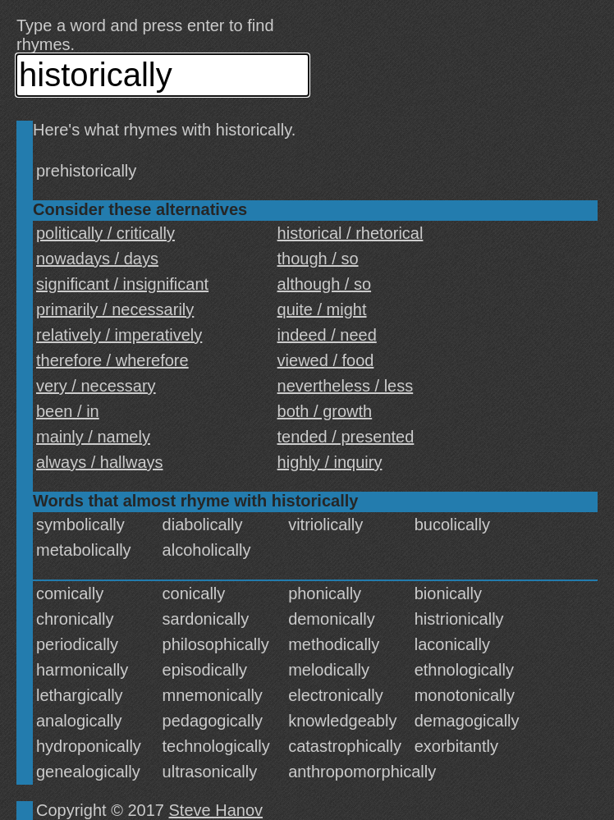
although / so (324, 284)
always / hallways (99, 462)
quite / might (322, 309)
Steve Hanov (216, 810)
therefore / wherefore (112, 360)
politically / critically (105, 233)
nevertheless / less (345, 386)
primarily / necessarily (115, 309)
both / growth (325, 411)
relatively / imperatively (119, 335)
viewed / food (325, 360)
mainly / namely (93, 437)
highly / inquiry (330, 462)
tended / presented (346, 437)
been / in (67, 411)
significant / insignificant (122, 284)
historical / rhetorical (350, 233)
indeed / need (327, 335)
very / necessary (96, 386)
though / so (318, 259)
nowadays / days (97, 259)
